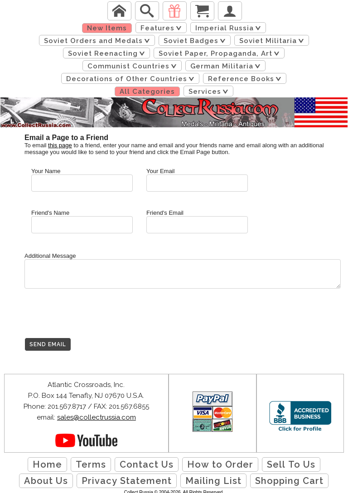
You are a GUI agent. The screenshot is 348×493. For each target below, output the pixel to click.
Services (210, 91)
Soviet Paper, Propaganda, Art (221, 53)
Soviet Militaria (273, 41)
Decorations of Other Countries (132, 79)
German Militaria (227, 66)
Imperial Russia (229, 28)
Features (162, 28)
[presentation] (93, 320)
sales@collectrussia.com (96, 417)
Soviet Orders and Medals (98, 41)
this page (60, 145)
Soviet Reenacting (108, 53)
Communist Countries (133, 66)
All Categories (147, 91)
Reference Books (246, 79)
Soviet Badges (196, 41)
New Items (107, 28)
